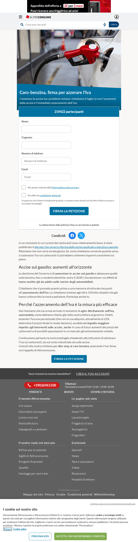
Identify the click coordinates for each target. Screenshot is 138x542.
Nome (25, 121)
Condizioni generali (80, 494)
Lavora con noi (28, 417)
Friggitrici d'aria (82, 423)
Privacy (50, 494)
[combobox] (69, 24)
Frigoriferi (78, 435)
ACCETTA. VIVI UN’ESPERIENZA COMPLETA (80, 536)
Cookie (61, 494)
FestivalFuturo (28, 423)
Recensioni (79, 473)
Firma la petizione (69, 211)
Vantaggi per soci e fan (33, 473)
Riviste (69, 392)
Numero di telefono (32, 153)
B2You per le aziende (32, 450)
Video (76, 467)
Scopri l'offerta (102, 392)
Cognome (27, 137)
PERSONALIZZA (40, 536)
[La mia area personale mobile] (117, 16)
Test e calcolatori (83, 461)
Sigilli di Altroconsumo (34, 456)
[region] (69, 520)
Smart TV (78, 411)
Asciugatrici (79, 429)
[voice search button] (104, 24)
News (75, 456)
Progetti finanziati (31, 461)
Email (25, 169)
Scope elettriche (82, 405)
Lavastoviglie (80, 417)
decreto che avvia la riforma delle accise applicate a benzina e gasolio (76, 247)
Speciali (77, 450)
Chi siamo (25, 405)
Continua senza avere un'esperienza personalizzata (112, 504)
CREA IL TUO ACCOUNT (93, 373)
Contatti (35, 392)
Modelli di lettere (83, 479)
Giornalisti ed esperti (33, 411)
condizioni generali (50, 195)
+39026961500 (42, 385)
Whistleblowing (104, 494)
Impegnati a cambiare (33, 429)
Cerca (114, 24)
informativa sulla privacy (65, 187)
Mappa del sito (33, 494)
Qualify (24, 467)
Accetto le (44, 195)
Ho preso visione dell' (53, 187)
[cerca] (58, 24)
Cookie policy (20, 529)
